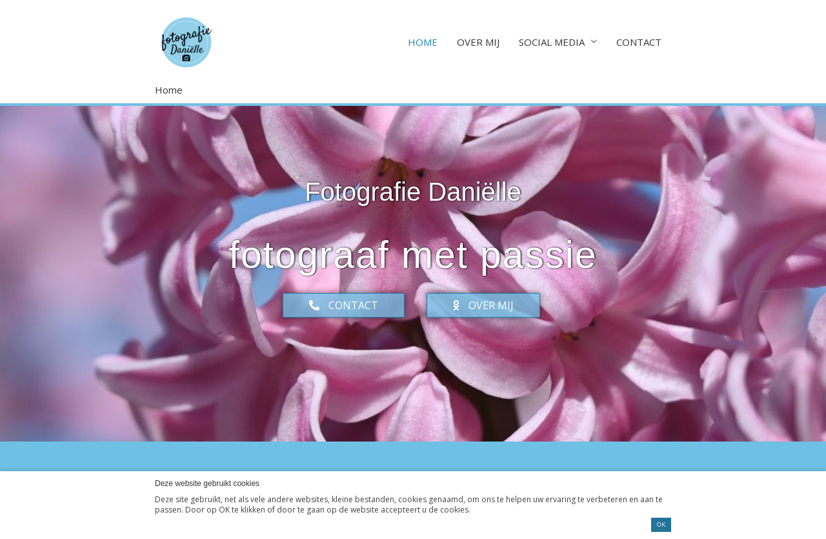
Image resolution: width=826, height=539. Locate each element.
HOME (423, 42)
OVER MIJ (478, 42)
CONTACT (638, 42)
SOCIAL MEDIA (552, 42)
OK (661, 524)
